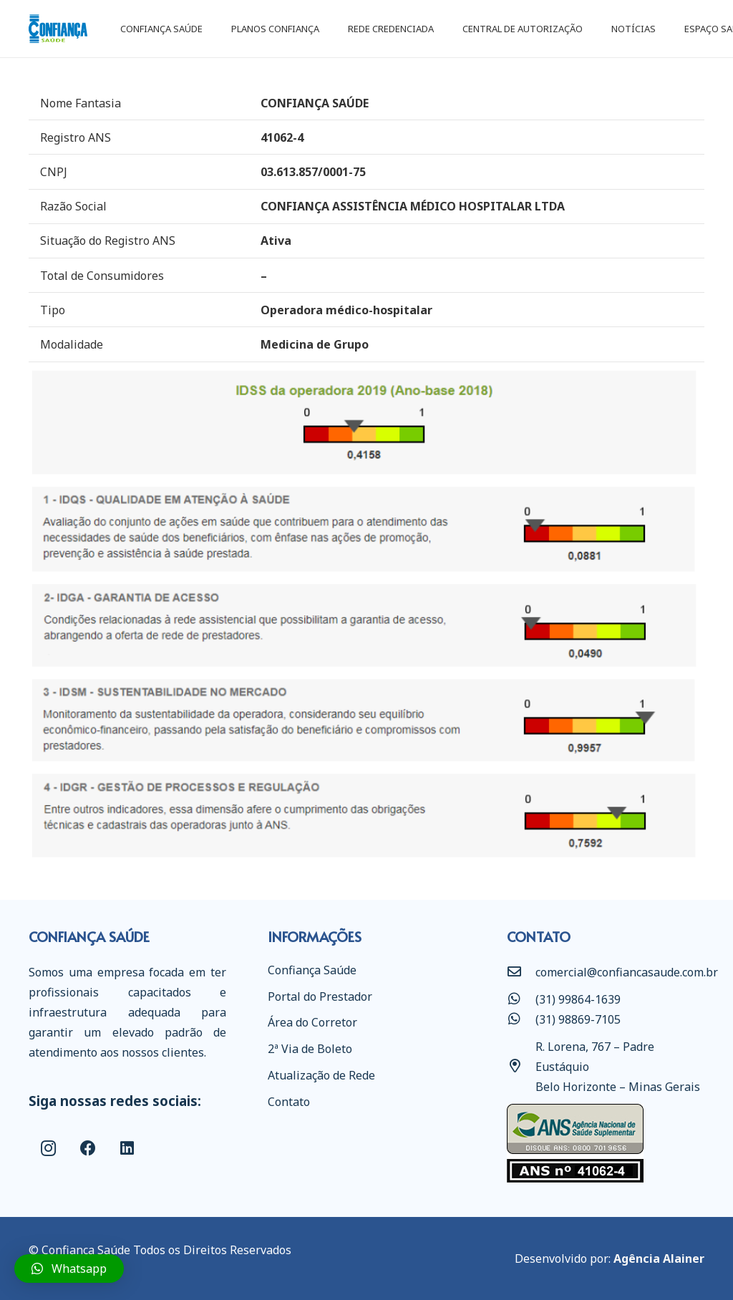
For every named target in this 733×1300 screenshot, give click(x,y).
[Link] (58, 28)
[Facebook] (87, 1148)
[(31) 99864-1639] (521, 999)
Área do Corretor (312, 1022)
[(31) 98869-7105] (521, 1019)
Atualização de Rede (321, 1075)
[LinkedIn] (127, 1148)
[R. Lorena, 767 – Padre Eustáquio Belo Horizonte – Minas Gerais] (521, 1067)
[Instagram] (48, 1148)
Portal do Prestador (320, 996)
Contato (289, 1102)
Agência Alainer (658, 1258)
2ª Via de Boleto (310, 1049)
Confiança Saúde (312, 970)
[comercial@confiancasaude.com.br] (521, 972)
